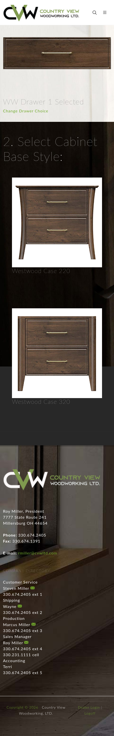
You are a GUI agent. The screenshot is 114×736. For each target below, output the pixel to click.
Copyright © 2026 (22, 707)
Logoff (90, 713)
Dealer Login (89, 707)
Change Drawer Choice (25, 110)
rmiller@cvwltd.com (37, 553)
